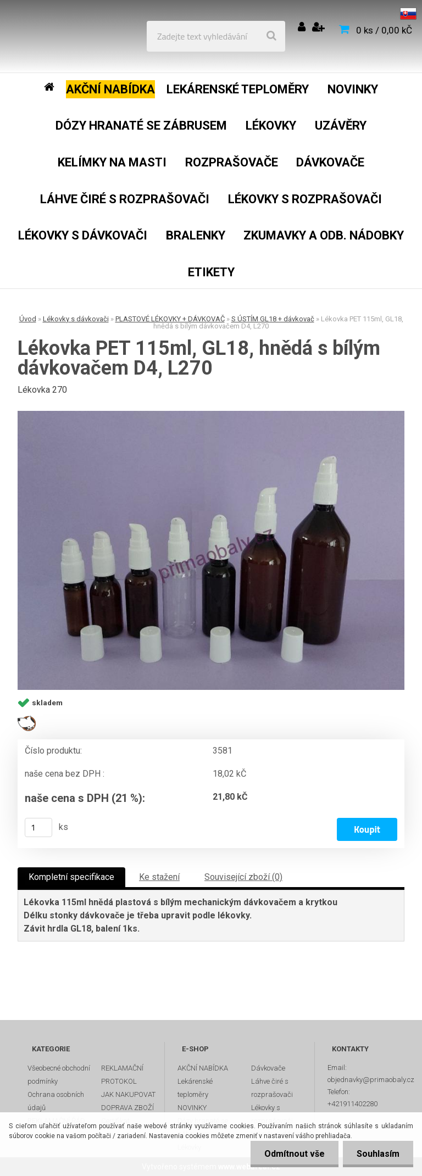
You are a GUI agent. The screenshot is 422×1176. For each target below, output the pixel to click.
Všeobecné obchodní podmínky (58, 1074)
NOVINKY (192, 1107)
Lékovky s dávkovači (76, 319)
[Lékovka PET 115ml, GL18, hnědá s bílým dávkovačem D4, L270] (211, 550)
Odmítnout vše (294, 1154)
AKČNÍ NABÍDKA (202, 1068)
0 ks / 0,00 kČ (384, 30)
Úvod (27, 319)
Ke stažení (159, 877)
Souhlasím (378, 1154)
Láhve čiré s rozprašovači (272, 1088)
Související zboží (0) (243, 877)
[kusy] (38, 827)
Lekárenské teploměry (195, 1088)
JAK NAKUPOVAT (128, 1094)
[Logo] (88, 36)
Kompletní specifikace (71, 877)
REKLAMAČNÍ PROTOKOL (122, 1074)
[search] (271, 36)
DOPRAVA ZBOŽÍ (127, 1107)
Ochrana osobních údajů (55, 1101)
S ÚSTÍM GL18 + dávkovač (272, 319)
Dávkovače (268, 1068)
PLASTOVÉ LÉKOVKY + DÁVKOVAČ (170, 319)
